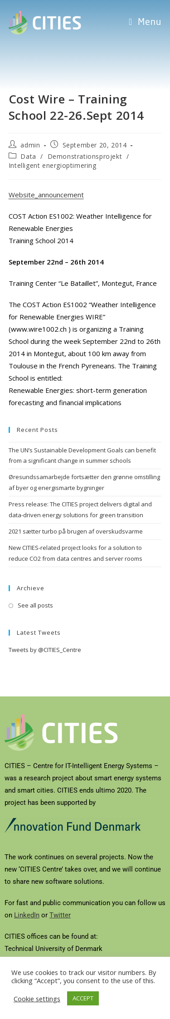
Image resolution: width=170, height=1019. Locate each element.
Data (28, 156)
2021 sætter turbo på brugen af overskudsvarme (76, 531)
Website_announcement (46, 194)
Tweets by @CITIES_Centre (45, 650)
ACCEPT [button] (83, 998)
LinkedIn (26, 915)
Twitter (60, 915)
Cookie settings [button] (37, 999)
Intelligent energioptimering (53, 165)
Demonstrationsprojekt (85, 156)
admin (30, 145)
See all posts (35, 605)
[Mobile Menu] (145, 22)
